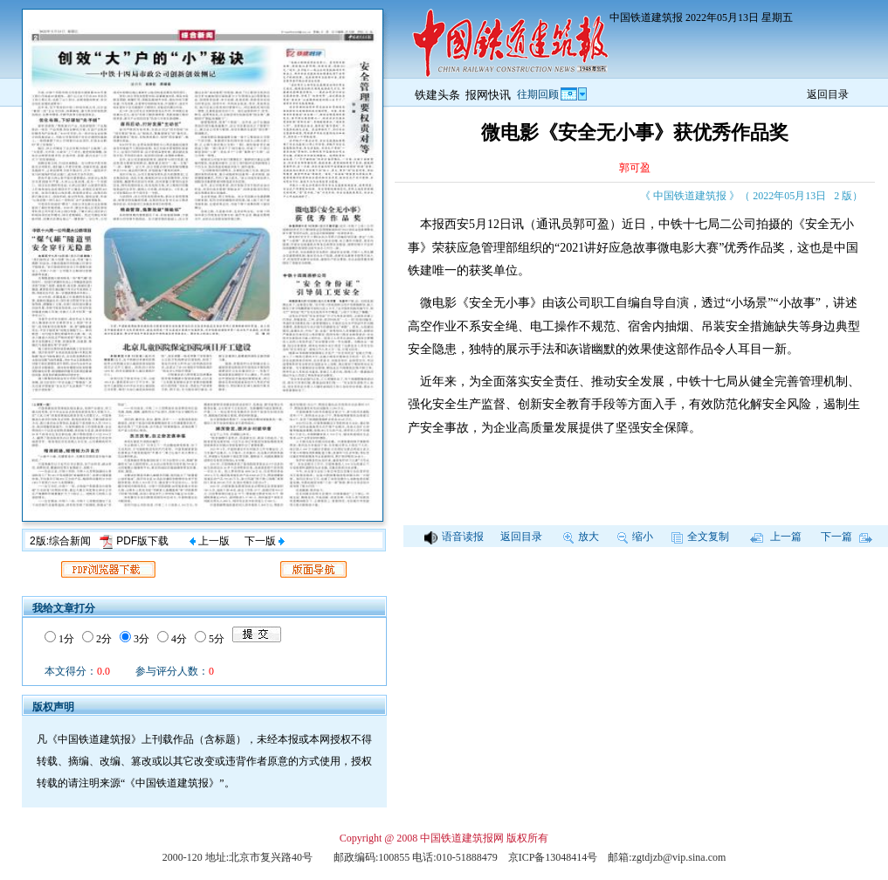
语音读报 (454, 536)
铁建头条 (437, 94)
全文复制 (700, 536)
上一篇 (776, 536)
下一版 (264, 541)
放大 (581, 536)
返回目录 (828, 94)
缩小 (635, 536)
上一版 (209, 541)
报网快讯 (488, 94)
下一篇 (846, 536)
